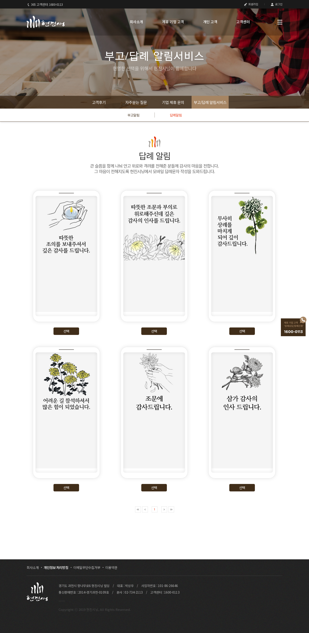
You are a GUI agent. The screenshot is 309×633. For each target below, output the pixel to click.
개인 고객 (210, 22)
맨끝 (171, 509)
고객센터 (243, 22)
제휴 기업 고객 (173, 22)
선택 (66, 331)
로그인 (276, 4)
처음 (138, 509)
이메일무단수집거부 (86, 567)
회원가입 (251, 4)
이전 (145, 509)
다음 (164, 509)
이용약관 (111, 567)
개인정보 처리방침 (56, 567)
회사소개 (136, 22)
